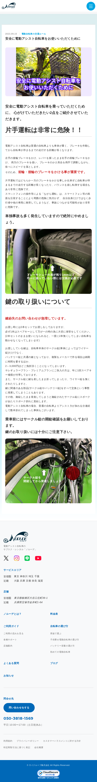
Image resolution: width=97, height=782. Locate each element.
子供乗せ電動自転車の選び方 (64, 639)
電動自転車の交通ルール (34, 34)
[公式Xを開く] (6, 558)
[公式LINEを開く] (27, 558)
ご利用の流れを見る (13, 633)
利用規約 (8, 741)
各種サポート (10, 639)
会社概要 (38, 747)
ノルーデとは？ (13, 613)
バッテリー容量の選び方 (62, 646)
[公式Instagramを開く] (16, 558)
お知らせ (9, 675)
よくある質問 (11, 663)
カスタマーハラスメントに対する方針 (62, 741)
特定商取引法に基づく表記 (17, 747)
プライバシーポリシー (28, 741)
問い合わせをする (19, 707)
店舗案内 (8, 646)
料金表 (54, 613)
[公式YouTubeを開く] (38, 558)
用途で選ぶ (55, 633)
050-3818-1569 (18, 718)
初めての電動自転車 (60, 652)
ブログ (54, 663)
